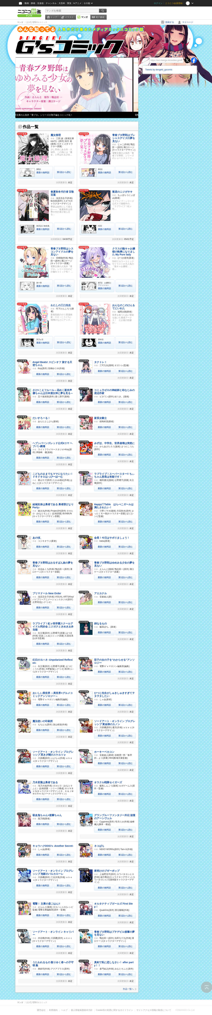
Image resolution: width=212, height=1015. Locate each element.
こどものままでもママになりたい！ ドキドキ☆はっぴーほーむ (53, 475)
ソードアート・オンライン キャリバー (53, 933)
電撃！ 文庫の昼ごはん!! (46, 903)
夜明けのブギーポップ (106, 870)
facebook (194, 60)
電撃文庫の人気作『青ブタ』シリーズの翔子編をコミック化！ (47, 115)
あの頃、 (38, 537)
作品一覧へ (129, 989)
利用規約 (53, 1010)
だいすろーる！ (41, 418)
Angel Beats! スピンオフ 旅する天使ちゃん (52, 364)
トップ (53, 17)
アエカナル (100, 593)
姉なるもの (100, 623)
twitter (187, 60)
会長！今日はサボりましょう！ (112, 537)
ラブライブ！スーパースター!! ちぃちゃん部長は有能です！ (114, 475)
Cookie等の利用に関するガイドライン (114, 1010)
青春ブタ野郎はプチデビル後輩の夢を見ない (114, 933)
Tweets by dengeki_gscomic (158, 69)
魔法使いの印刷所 (43, 721)
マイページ (187, 22)
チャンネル (51, 3)
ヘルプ (64, 1010)
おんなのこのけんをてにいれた (123, 307)
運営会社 (41, 1010)
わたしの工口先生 (61, 305)
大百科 (62, 3)
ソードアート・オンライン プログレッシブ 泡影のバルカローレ (53, 872)
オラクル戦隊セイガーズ (108, 782)
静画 (33, 3)
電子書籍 (100, 17)
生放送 (40, 3)
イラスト (69, 17)
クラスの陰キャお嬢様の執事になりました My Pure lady (123, 251)
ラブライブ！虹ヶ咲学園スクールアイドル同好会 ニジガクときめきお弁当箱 (53, 626)
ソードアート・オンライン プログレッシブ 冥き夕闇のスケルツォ (53, 753)
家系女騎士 (100, 418)
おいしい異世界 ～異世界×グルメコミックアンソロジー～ (53, 694)
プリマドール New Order (47, 593)
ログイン (158, 3)
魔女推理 (56, 135)
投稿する (169, 22)
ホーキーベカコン (104, 751)
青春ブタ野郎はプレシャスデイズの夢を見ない (123, 138)
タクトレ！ (100, 362)
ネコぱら (99, 845)
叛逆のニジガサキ (122, 191)
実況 (69, 3)
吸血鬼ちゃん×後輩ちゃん (47, 815)
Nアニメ (77, 3)
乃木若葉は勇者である (45, 782)
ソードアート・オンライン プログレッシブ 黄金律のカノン (114, 723)
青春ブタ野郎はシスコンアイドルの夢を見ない (62, 251)
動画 (27, 3)
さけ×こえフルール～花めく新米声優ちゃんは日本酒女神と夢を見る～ (53, 392)
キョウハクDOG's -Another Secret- (53, 845)
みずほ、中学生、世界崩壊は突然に (114, 443)
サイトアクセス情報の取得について (153, 1010)
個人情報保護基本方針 (82, 1010)
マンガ (84, 17)
